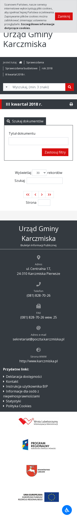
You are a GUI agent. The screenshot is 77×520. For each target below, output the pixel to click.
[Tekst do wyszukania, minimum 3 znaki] (38, 87)
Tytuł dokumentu (22, 133)
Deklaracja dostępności (24, 376)
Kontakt (12, 381)
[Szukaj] (69, 87)
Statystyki (13, 401)
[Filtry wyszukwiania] (6, 87)
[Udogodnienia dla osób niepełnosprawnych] (67, 510)
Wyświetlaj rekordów (38, 173)
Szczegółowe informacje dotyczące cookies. (29, 26)
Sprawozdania (35, 62)
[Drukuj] (71, 104)
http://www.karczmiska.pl (38, 361)
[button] (27, 194)
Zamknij (64, 16)
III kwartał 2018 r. (15, 74)
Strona (31, 202)
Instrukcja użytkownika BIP (27, 386)
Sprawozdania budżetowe (21, 68)
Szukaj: (39, 181)
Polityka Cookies (18, 406)
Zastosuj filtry (55, 152)
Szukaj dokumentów (25, 121)
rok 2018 (47, 68)
